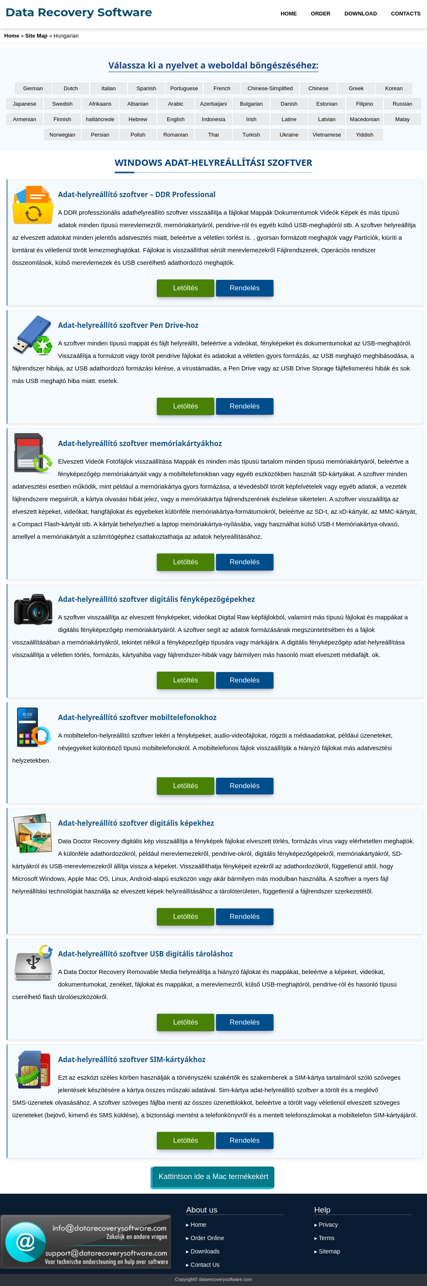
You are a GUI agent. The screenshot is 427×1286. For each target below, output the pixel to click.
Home (11, 36)
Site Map (36, 36)
